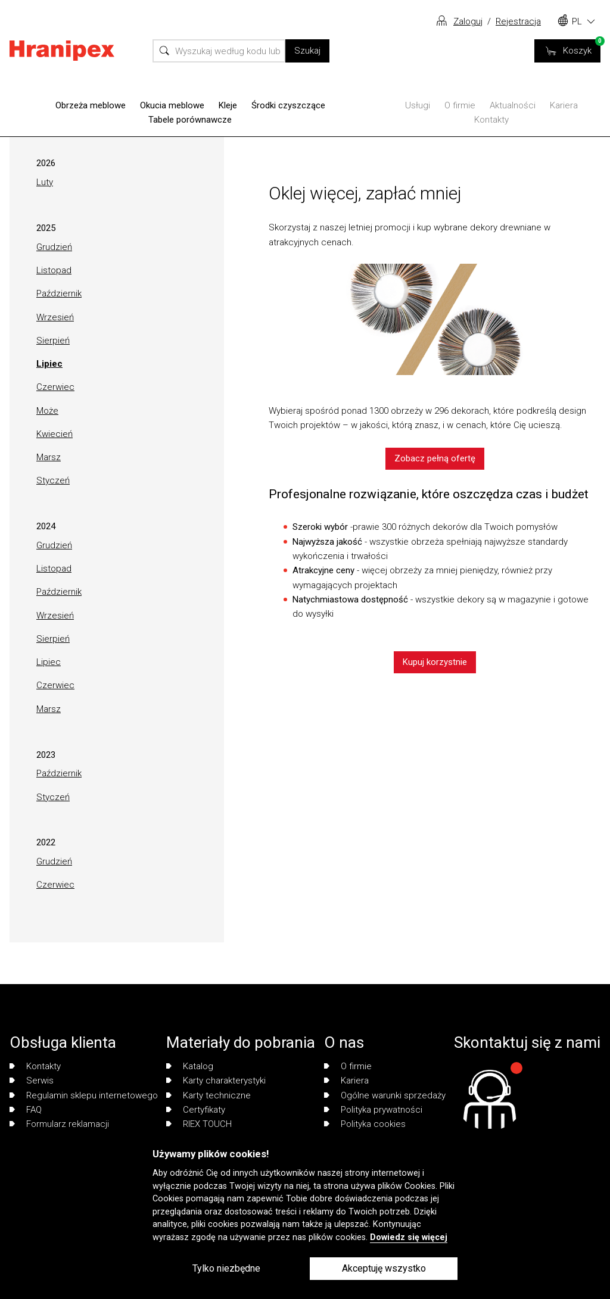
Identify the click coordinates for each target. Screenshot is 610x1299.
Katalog (189, 1066)
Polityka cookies (365, 1124)
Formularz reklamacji (59, 1124)
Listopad (53, 270)
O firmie (459, 105)
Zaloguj (468, 21)
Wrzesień (55, 317)
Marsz (48, 457)
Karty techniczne (208, 1095)
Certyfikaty (195, 1109)
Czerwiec (55, 387)
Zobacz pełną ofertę (434, 458)
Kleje (228, 105)
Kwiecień (54, 434)
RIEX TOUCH (199, 1124)
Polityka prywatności (373, 1109)
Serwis (32, 1080)
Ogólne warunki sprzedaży (385, 1095)
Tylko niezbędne (226, 1268)
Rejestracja (518, 21)
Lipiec (49, 363)
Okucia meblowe (172, 105)
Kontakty (491, 119)
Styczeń (53, 480)
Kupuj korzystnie (435, 662)
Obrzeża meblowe (90, 105)
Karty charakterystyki (216, 1080)
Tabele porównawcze (190, 119)
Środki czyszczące (288, 105)
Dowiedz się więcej (408, 1237)
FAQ (26, 1109)
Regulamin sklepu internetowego (84, 1095)
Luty (44, 182)
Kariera (564, 105)
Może (47, 410)
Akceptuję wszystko (384, 1268)
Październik (59, 293)
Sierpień (53, 340)
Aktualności (513, 105)
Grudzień (54, 247)
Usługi (417, 105)
